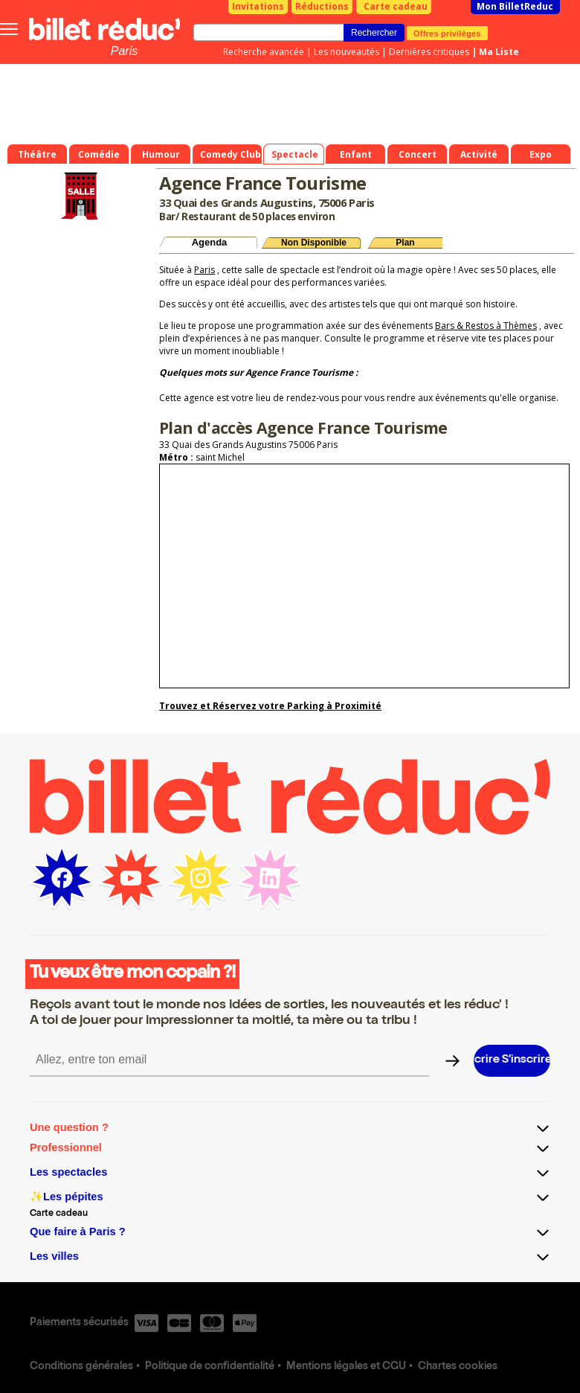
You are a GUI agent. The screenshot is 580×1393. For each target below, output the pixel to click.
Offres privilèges (447, 32)
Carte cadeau (396, 6)
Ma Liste (499, 51)
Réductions (322, 6)
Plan (405, 242)
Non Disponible (314, 242)
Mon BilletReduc (515, 6)
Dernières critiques (429, 51)
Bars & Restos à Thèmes (486, 325)
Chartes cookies (457, 1367)
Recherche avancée (263, 51)
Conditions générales (81, 1367)
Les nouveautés (346, 51)
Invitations (258, 6)
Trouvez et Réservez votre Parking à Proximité (270, 705)
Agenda (210, 242)
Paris (124, 51)
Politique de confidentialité (209, 1367)
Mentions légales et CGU (346, 1367)
